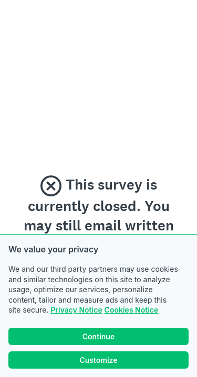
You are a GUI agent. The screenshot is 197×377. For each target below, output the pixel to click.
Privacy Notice (76, 309)
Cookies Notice (132, 309)
